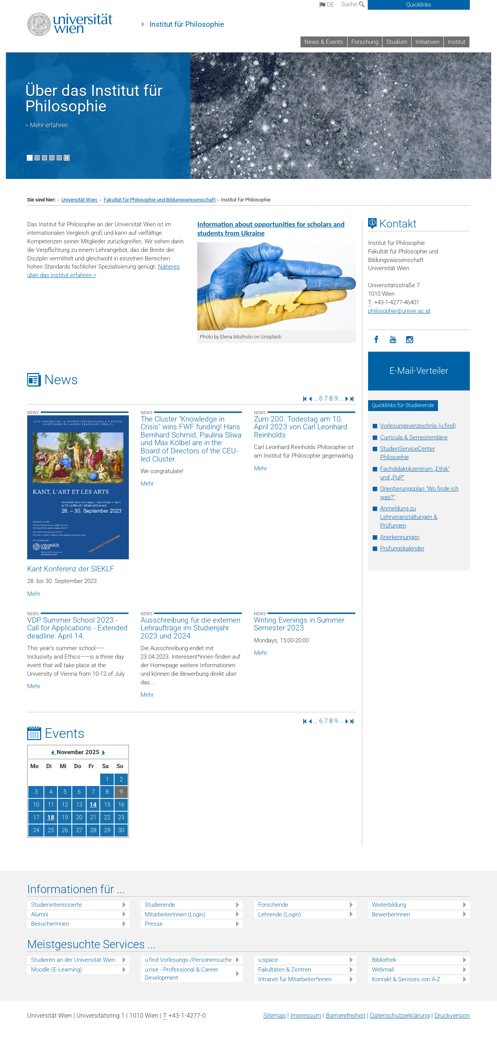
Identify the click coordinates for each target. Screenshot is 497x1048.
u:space (268, 959)
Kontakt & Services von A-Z (406, 979)
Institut (457, 41)
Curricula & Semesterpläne (414, 437)
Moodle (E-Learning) (56, 969)
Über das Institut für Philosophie (94, 98)
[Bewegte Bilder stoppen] (67, 158)
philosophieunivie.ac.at (399, 310)
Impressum (305, 1015)
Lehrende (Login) (279, 914)
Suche (353, 4)
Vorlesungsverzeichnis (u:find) (418, 425)
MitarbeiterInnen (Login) (175, 914)
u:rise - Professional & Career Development (181, 973)
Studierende (160, 904)
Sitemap (274, 1015)
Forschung (364, 41)
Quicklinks (418, 4)
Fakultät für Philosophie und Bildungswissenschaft (159, 200)
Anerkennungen (399, 537)
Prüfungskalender (402, 548)
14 (93, 804)
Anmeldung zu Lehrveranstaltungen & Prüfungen (408, 517)
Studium (396, 41)
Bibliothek (384, 959)
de (327, 4)
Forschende (273, 904)
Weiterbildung (389, 904)
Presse (154, 923)
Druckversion (452, 1015)
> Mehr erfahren (46, 125)
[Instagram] (409, 339)
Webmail (383, 969)
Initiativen (427, 41)
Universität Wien (79, 200)
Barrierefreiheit (345, 1015)
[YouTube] (393, 339)
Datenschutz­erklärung (400, 1015)
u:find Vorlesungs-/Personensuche (188, 959)
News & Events (323, 41)
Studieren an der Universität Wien (73, 959)
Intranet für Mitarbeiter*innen (295, 979)
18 (50, 817)
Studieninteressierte (56, 904)
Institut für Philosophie (186, 24)
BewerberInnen (391, 914)
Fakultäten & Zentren (284, 969)
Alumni (39, 914)
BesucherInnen (50, 923)
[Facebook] (376, 339)
